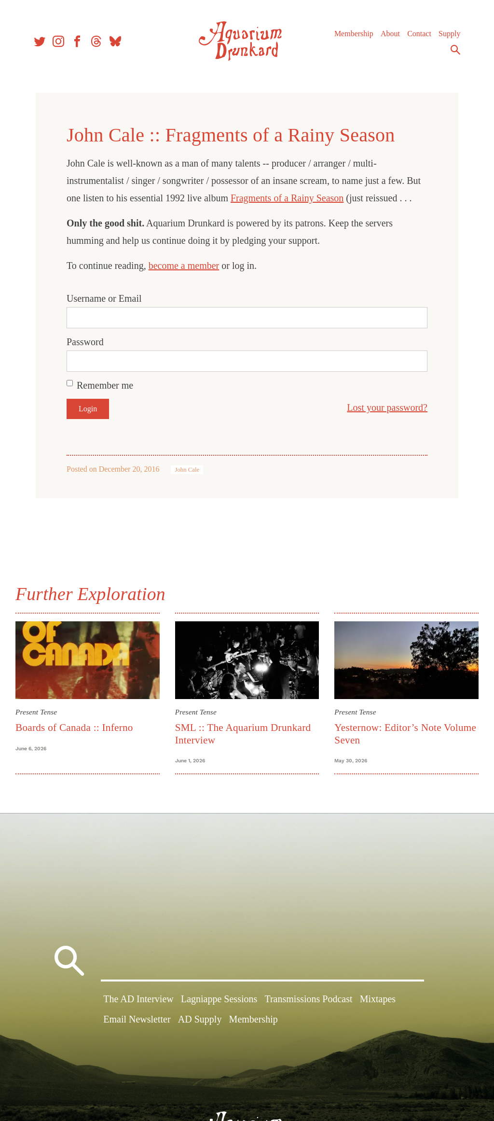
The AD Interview (138, 999)
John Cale (187, 469)
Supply (449, 33)
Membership (353, 33)
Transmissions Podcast (308, 999)
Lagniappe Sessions (219, 999)
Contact (419, 33)
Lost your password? (387, 407)
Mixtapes (378, 999)
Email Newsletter (136, 1019)
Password (85, 341)
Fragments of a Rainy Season (287, 198)
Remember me (105, 385)
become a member (184, 265)
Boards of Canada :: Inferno (74, 727)
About (390, 33)
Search (455, 50)
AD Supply (200, 1019)
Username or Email (104, 298)
